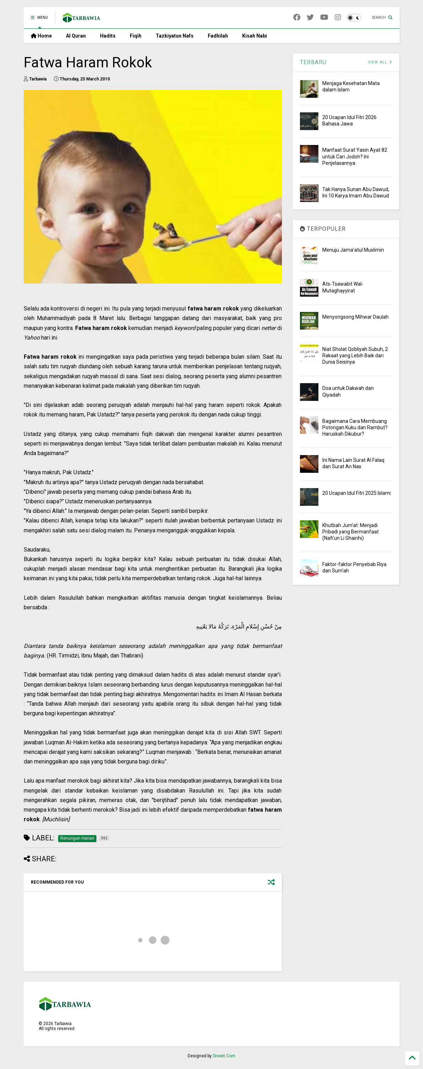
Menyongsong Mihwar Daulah (355, 317)
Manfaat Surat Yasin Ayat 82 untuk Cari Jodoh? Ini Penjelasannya (354, 156)
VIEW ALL (380, 62)
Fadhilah (218, 36)
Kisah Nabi (254, 36)
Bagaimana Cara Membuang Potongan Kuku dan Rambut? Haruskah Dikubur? (355, 427)
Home (41, 36)
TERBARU (313, 62)
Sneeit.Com (224, 1055)
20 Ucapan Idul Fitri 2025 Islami (356, 493)
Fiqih (135, 36)
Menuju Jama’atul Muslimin (353, 250)
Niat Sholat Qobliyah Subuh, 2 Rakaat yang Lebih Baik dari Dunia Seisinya (355, 355)
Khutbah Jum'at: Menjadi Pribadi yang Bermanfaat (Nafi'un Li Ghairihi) (350, 531)
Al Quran (76, 36)
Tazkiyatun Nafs (175, 36)
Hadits (108, 36)
